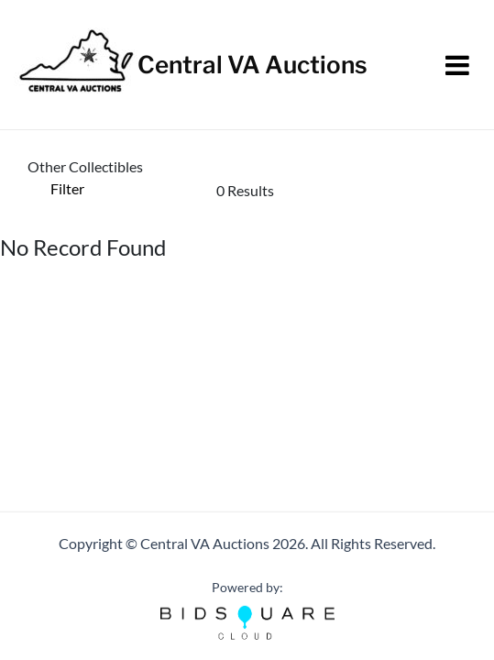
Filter (67, 188)
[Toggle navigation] (457, 65)
